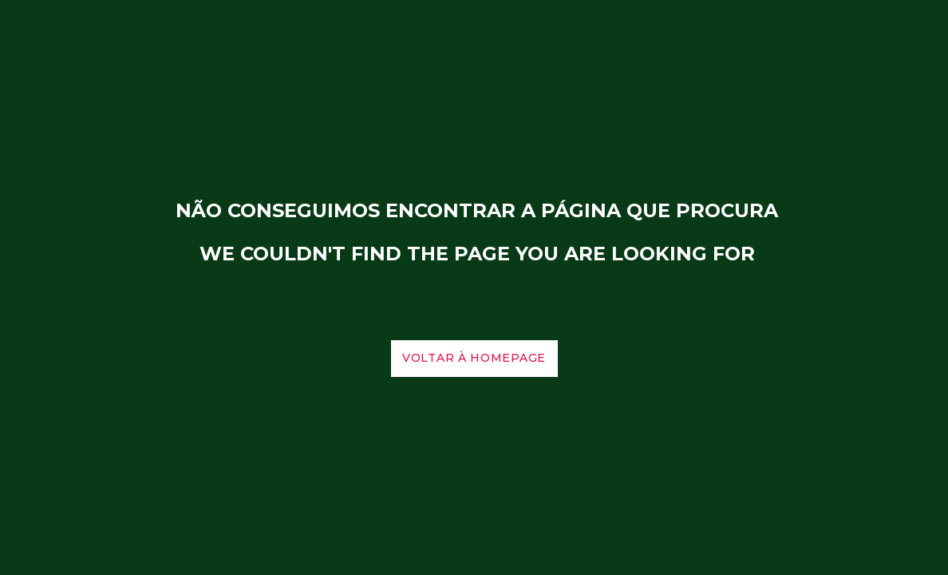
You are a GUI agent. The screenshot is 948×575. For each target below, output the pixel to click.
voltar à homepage (474, 358)
